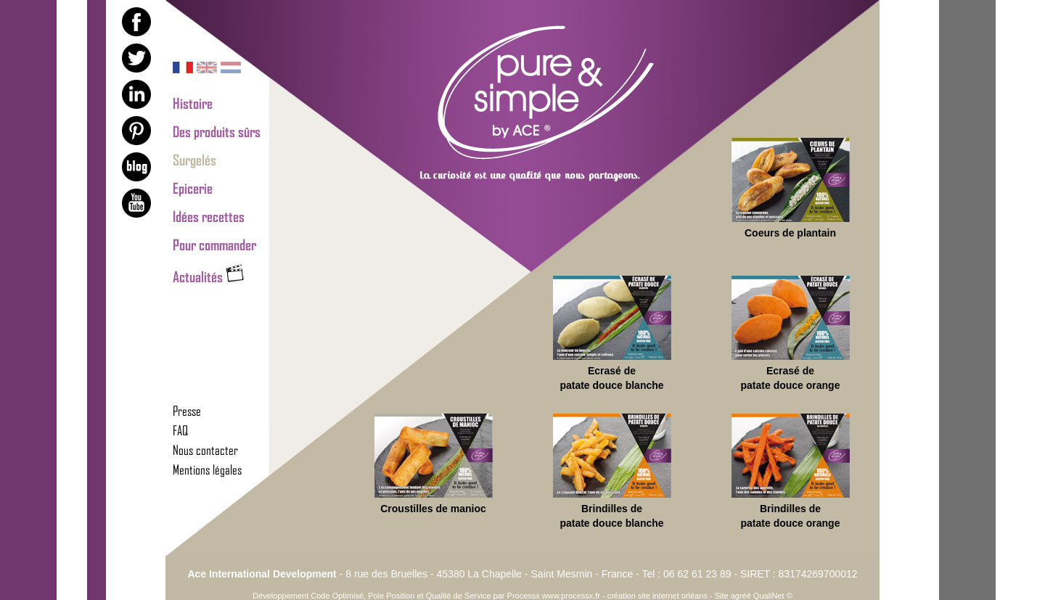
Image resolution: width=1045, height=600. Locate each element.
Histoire (193, 103)
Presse (187, 411)
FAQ (180, 430)
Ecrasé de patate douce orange (791, 333)
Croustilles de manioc (433, 464)
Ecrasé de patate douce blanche (612, 333)
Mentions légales (207, 469)
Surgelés (194, 159)
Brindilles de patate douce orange (791, 471)
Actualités (208, 276)
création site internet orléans (657, 595)
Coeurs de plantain (791, 188)
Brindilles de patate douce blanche (612, 471)
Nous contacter (205, 450)
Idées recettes (209, 216)
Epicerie (193, 188)
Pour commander (214, 244)
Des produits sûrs (217, 131)
